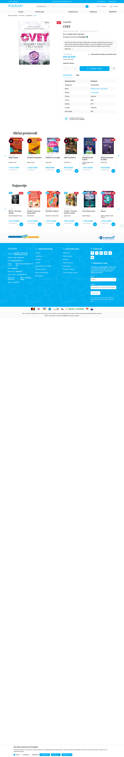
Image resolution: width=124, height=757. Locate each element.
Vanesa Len (67, 162)
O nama (37, 253)
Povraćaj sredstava (69, 269)
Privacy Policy (98, 299)
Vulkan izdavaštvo (13, 15)
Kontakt (37, 262)
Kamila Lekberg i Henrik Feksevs (107, 216)
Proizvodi (21, 15)
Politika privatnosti (41, 269)
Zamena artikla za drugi (70, 272)
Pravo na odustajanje (41, 272)
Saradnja (38, 259)
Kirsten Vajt (104, 162)
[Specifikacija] (67, 75)
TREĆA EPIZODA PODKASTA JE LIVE (62, 1)
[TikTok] (110, 253)
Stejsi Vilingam (86, 215)
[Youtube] (105, 253)
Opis (77, 75)
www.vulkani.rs (53, 315)
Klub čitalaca (39, 276)
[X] (97, 253)
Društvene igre (68, 209)
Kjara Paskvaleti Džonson (15, 215)
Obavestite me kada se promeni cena (103, 54)
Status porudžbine (13, 1)
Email (92, 276)
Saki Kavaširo (30, 215)
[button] (114, 6)
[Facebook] (92, 253)
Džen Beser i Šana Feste (52, 215)
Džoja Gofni (49, 162)
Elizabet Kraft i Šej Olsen (75, 34)
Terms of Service (109, 299)
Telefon (93, 284)
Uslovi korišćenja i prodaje (43, 266)
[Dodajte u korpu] (94, 68)
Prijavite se (95, 293)
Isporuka (65, 259)
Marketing (35, 754)
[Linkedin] (92, 257)
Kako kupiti (66, 253)
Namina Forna (12, 162)
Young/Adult (28, 15)
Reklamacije (66, 266)
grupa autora (67, 215)
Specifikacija (67, 75)
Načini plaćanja (67, 256)
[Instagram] (101, 253)
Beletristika (30, 209)
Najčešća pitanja (68, 262)
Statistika (26, 754)
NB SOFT (65, 315)
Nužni (17, 754)
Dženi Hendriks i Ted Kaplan (87, 163)
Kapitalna (11, 209)
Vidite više (69, 49)
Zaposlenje (38, 256)
